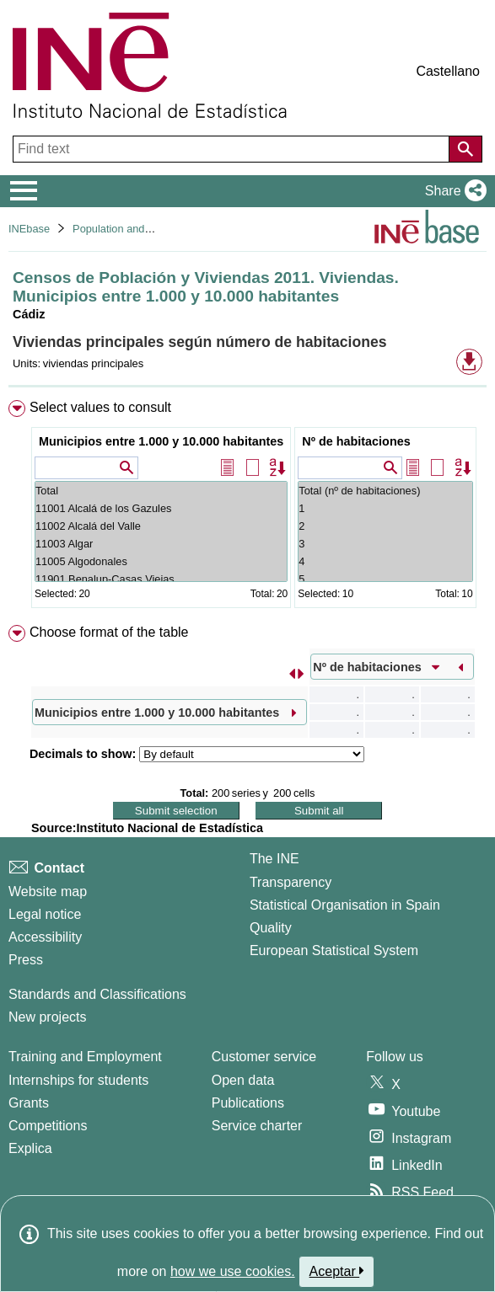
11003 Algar (161, 544)
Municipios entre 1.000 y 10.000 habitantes (161, 441)
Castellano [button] (448, 71)
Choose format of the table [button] (109, 632)
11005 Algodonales (161, 561)
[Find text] (233, 149)
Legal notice (44, 914)
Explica (30, 1148)
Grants (28, 1103)
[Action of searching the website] (465, 149)
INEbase (29, 228)
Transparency (290, 882)
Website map (47, 891)
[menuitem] (247, 507)
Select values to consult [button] (100, 407)
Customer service (264, 1056)
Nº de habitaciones (356, 441)
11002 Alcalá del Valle (161, 526)
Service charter (257, 1125)
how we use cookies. (232, 1271)
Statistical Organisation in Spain (345, 905)
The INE (274, 859)
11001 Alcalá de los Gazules (161, 508)
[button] (452, 191)
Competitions (47, 1125)
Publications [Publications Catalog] (248, 1103)
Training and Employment (85, 1056)
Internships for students (78, 1080)
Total (161, 490)
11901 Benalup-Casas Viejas (161, 579)
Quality (271, 928)
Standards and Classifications (97, 994)
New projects (47, 1017)
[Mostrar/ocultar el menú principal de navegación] (24, 191)
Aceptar (336, 1271)
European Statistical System (334, 950)
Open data (243, 1080)
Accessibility (45, 937)
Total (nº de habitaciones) (385, 490)
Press (25, 960)
